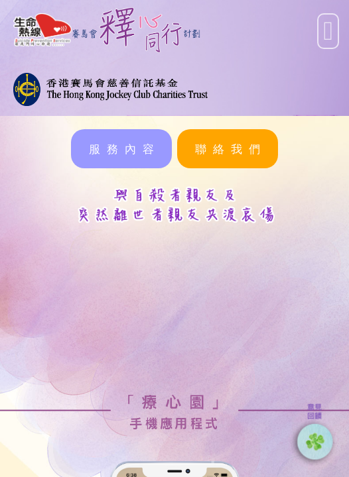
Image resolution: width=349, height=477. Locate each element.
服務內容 (125, 148)
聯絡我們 (231, 148)
